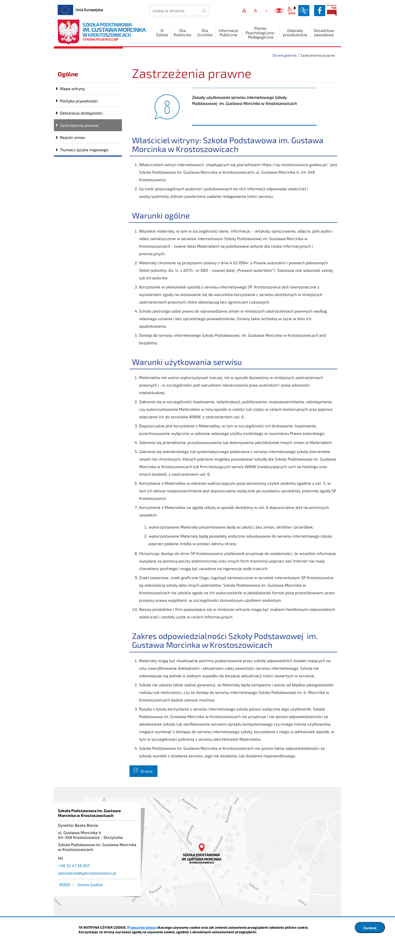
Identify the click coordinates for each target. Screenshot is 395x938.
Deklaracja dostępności (81, 112)
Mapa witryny (72, 88)
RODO (64, 884)
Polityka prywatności (79, 100)
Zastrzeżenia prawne (79, 125)
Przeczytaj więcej (141, 927)
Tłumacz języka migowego (84, 149)
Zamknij (369, 928)
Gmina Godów (90, 884)
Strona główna (285, 55)
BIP (331, 10)
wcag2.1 (291, 10)
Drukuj (146, 771)
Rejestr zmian (72, 137)
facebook (319, 10)
